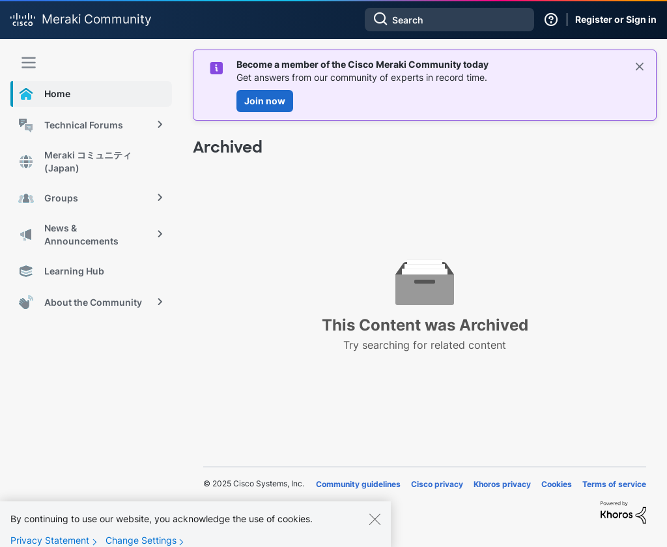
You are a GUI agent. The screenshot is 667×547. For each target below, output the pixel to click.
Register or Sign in (616, 19)
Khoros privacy (502, 484)
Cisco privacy (437, 484)
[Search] (449, 19)
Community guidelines (358, 484)
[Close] (374, 524)
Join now (264, 100)
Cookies (556, 484)
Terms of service (614, 484)
